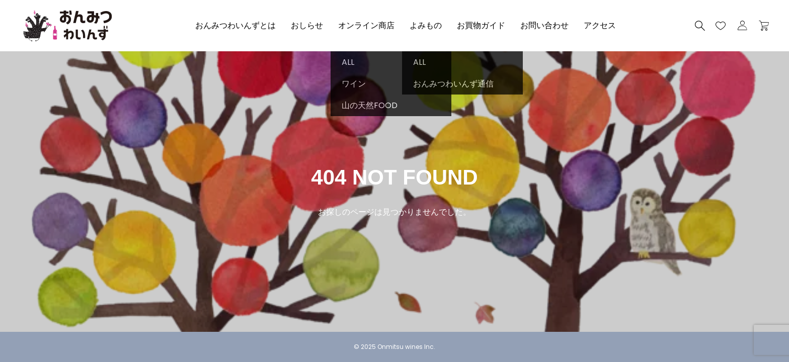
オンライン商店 (366, 25)
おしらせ (307, 25)
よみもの (426, 25)
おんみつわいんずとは (235, 25)
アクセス (600, 25)
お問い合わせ (544, 25)
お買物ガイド (481, 25)
